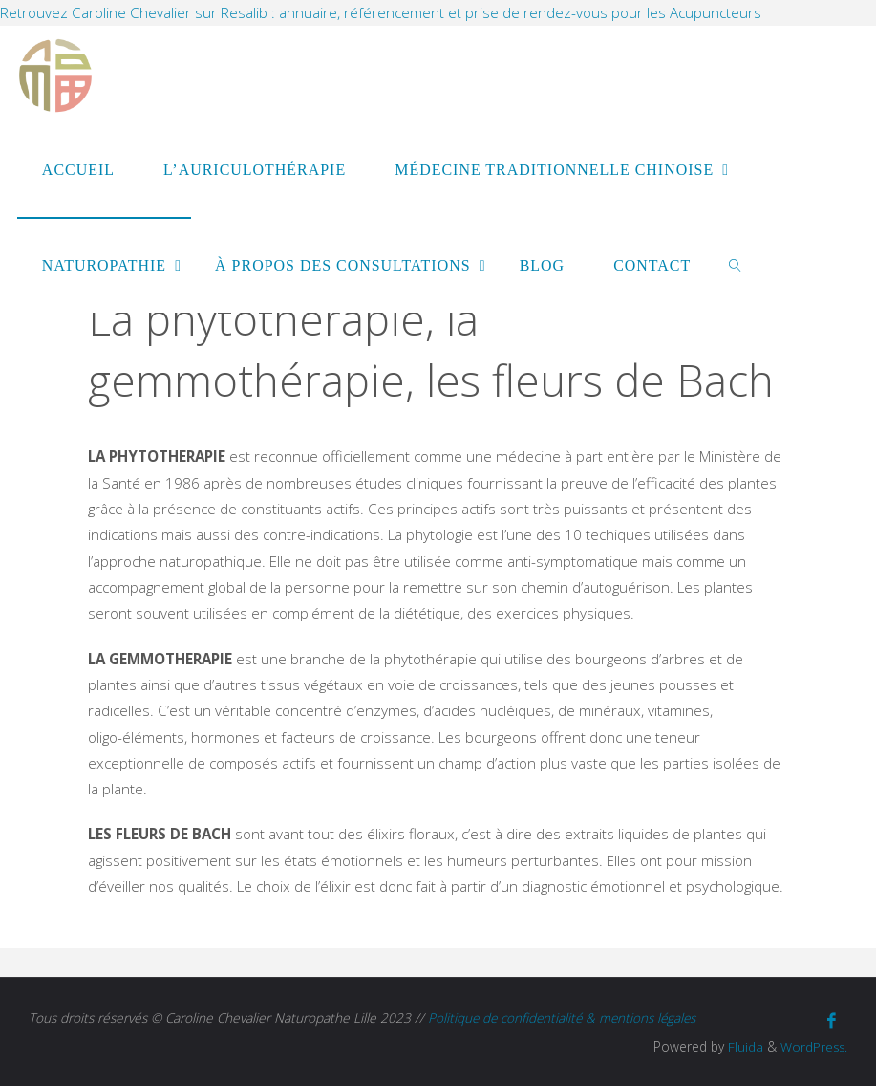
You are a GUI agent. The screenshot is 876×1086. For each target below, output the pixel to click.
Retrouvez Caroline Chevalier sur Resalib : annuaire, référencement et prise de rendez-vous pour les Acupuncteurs (380, 12)
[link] (736, 265)
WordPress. (813, 1044)
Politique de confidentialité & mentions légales (565, 1018)
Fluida (741, 1044)
